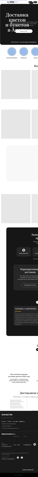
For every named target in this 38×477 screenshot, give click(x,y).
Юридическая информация (9, 423)
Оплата (9, 421)
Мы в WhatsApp (23, 253)
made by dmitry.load (27, 469)
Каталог (11, 1)
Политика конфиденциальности (10, 428)
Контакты (22, 421)
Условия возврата (6, 426)
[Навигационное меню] (8, 2)
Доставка (15, 421)
